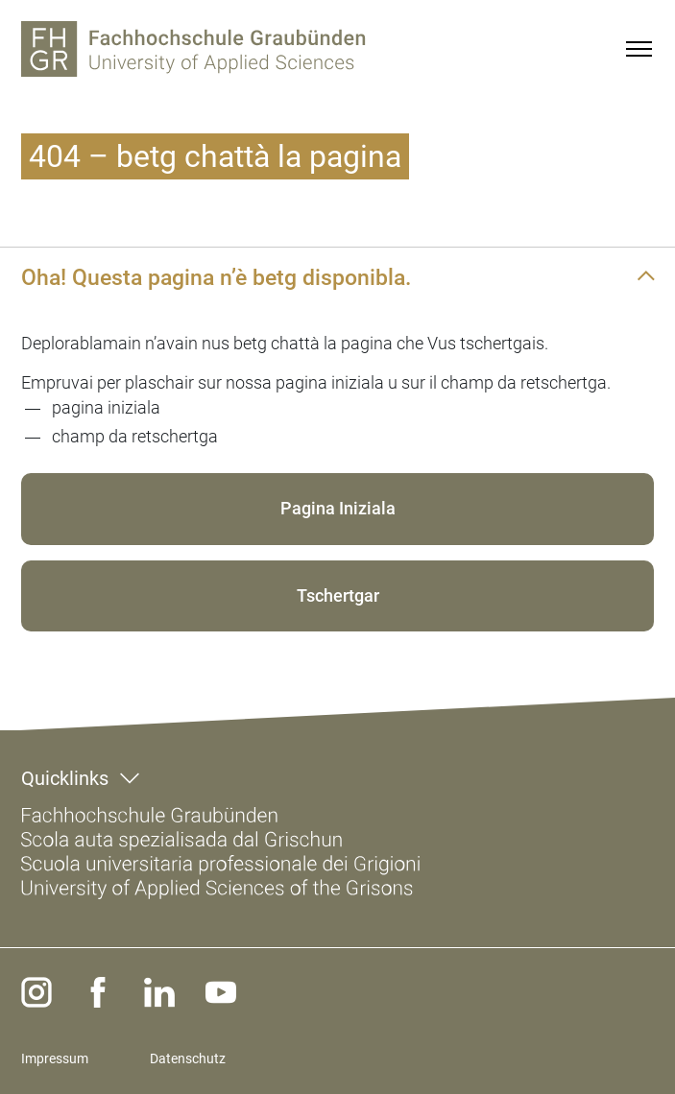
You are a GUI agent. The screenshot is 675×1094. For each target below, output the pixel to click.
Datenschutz (188, 1058)
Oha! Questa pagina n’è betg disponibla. (216, 277)
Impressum (54, 1058)
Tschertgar (338, 595)
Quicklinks (64, 778)
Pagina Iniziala (338, 508)
